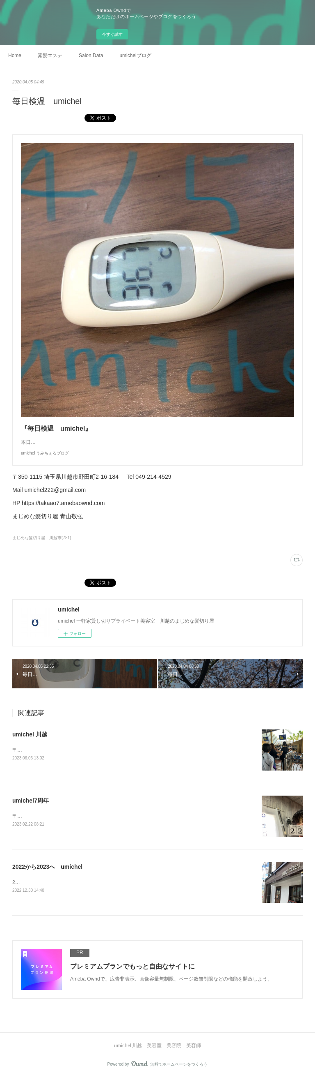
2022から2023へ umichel (47, 867)
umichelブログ (135, 55)
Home (14, 55)
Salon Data (91, 55)
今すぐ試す (112, 34)
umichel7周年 (30, 801)
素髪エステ (50, 55)
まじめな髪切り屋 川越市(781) (41, 537)
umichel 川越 (29, 734)
